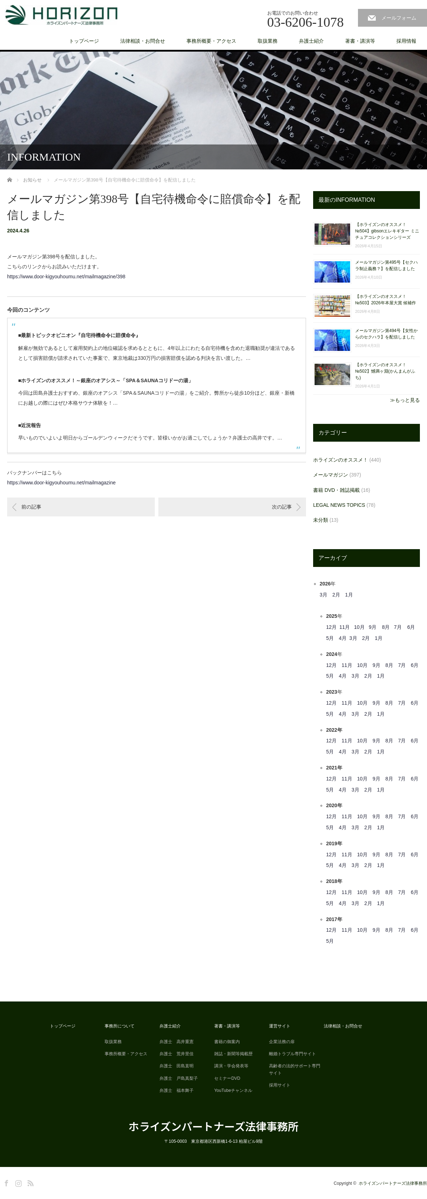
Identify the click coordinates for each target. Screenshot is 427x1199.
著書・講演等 (360, 41)
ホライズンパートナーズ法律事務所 (213, 1126)
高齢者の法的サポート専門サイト (294, 1069)
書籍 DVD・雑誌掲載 (336, 490)
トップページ (84, 41)
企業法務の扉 (282, 1041)
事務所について (120, 1026)
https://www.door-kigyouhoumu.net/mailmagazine (61, 482)
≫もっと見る (405, 400)
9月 (372, 627)
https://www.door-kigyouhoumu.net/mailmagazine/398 (66, 276)
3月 (323, 595)
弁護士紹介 (311, 41)
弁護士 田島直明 (176, 1065)
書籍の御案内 (227, 1041)
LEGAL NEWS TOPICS (339, 505)
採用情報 (406, 41)
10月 (359, 627)
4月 (343, 638)
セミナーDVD (227, 1078)
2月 (336, 595)
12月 (331, 627)
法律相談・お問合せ (142, 41)
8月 (386, 627)
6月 (411, 627)
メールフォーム (398, 18)
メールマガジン (330, 475)
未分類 (320, 520)
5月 (330, 638)
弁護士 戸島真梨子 (178, 1078)
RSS (29, 1182)
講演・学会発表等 (231, 1065)
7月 (398, 627)
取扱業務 (268, 41)
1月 (349, 595)
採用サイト (279, 1085)
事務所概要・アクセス (211, 41)
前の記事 (31, 507)
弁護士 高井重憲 (176, 1041)
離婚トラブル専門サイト (292, 1053)
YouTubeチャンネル (233, 1090)
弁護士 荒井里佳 (176, 1053)
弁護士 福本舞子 (176, 1090)
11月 (344, 627)
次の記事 (282, 507)
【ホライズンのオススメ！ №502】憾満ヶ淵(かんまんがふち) (385, 371)
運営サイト (279, 1026)
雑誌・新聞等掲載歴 (233, 1053)
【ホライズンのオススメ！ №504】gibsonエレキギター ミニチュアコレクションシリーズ (387, 231)
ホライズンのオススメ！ (340, 460)
